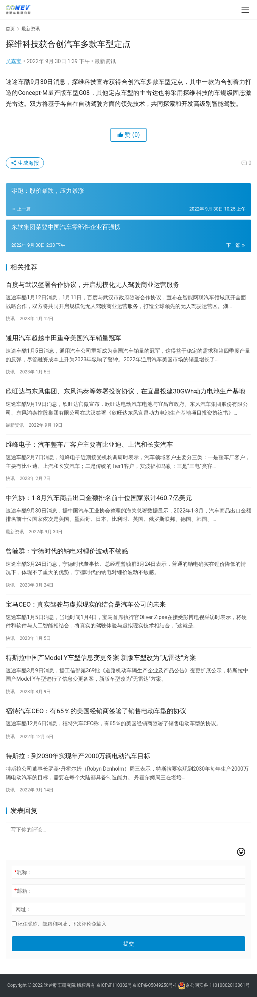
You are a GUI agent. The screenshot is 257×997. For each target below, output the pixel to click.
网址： (23, 909)
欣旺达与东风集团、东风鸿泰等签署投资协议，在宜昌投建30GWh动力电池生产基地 (125, 391)
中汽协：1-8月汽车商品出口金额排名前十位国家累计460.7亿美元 (99, 498)
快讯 (10, 318)
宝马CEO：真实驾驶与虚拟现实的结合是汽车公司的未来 (86, 604)
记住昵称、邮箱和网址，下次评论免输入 (59, 924)
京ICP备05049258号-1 (155, 985)
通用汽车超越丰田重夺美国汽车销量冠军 (63, 338)
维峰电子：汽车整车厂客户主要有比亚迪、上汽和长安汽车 (89, 444)
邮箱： (23, 891)
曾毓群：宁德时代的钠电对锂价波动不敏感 (67, 551)
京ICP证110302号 (114, 985)
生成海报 (25, 163)
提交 (128, 944)
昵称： (23, 872)
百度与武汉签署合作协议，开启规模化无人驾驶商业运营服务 (92, 284)
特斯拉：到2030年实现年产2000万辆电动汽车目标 (78, 756)
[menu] (245, 10)
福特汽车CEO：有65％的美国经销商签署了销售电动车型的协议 (96, 711)
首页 (10, 28)
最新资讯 (105, 61)
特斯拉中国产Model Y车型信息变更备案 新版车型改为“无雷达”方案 (101, 657)
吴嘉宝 (14, 61)
